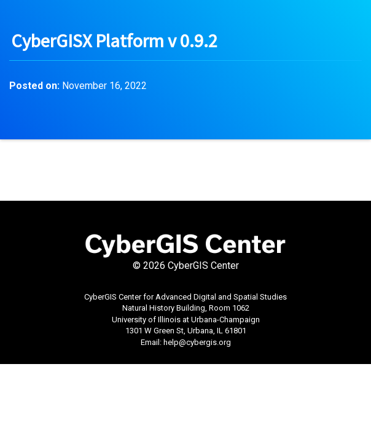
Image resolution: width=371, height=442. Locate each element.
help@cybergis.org (197, 342)
